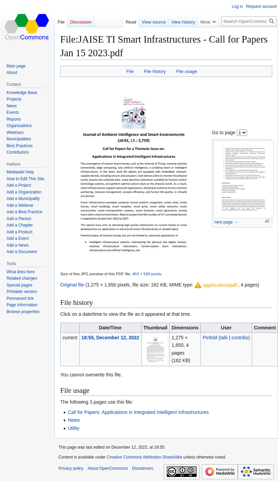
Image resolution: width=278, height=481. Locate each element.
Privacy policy (71, 468)
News (74, 420)
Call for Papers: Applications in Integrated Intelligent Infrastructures (138, 412)
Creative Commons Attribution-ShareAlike (144, 457)
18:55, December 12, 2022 (110, 337)
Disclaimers (142, 468)
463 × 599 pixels (146, 273)
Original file (72, 285)
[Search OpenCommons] (249, 21)
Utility (73, 428)
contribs (239, 337)
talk (224, 337)
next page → (226, 222)
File (129, 71)
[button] (215, 285)
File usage (186, 71)
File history (155, 71)
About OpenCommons (107, 468)
